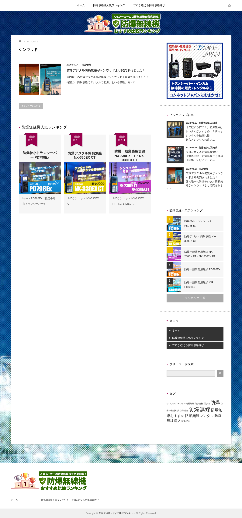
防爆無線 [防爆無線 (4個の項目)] (199, 409)
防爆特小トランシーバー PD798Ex (199, 223)
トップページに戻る (31, 105)
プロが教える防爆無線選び (149, 5)
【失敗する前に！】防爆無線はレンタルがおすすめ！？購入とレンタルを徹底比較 (204, 131)
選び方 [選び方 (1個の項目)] (207, 403)
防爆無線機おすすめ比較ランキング (117, 513)
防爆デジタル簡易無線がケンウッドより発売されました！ (106, 70)
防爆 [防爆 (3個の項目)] (215, 402)
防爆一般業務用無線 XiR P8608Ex (199, 284)
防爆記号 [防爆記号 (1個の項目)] (186, 421)
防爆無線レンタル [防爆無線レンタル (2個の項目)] (199, 416)
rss (229, 5)
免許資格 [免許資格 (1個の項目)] (199, 403)
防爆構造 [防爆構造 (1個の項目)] (184, 410)
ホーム (81, 5)
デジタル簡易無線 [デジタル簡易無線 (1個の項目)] (186, 403)
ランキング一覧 (195, 298)
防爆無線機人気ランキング (109, 5)
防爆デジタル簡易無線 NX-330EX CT (200, 238)
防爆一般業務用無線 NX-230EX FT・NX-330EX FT (203, 254)
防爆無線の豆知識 (208, 123)
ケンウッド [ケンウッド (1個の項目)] (172, 403)
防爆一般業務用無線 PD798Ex (202, 269)
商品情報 (86, 64)
